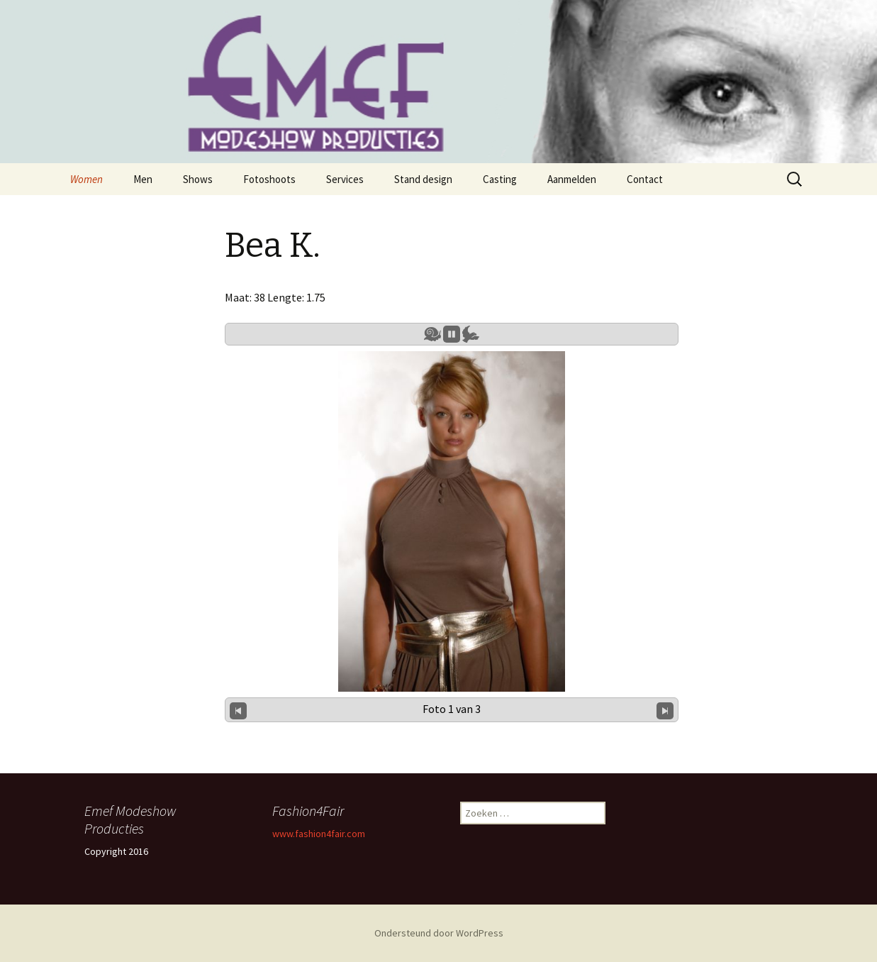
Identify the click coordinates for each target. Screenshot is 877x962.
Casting (500, 179)
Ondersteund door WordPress (438, 933)
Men (142, 179)
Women (86, 179)
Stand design (423, 179)
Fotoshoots (269, 179)
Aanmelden (571, 179)
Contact (645, 179)
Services (345, 179)
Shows (198, 179)
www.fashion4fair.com (318, 833)
